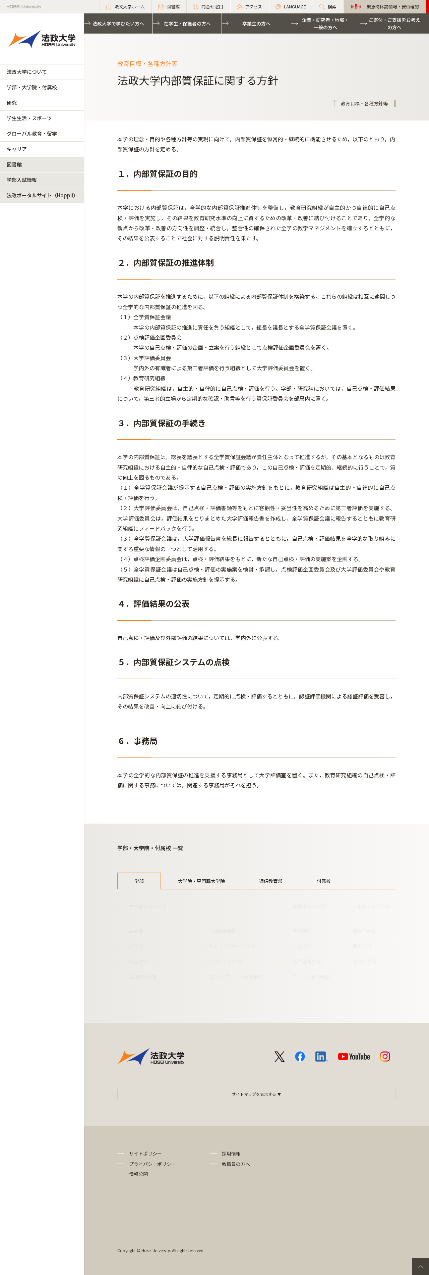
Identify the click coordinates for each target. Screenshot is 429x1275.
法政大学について (27, 71)
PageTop (420, 1266)
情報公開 (138, 1174)
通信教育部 (271, 881)
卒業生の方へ (256, 23)
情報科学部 (364, 930)
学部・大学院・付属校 (32, 87)
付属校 (324, 881)
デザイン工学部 (224, 961)
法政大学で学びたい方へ (118, 23)
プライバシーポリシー (152, 1164)
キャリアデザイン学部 (231, 946)
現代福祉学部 (307, 961)
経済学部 (302, 930)
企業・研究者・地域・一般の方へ (325, 23)
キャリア (17, 148)
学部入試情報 (22, 179)
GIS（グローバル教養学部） (237, 976)
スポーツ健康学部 (311, 976)
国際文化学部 (143, 976)
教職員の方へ (236, 1164)
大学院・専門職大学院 (201, 881)
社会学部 (302, 946)
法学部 (136, 930)
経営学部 (138, 961)
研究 (12, 102)
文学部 (136, 946)
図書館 (14, 164)
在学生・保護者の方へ (187, 23)
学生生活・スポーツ (29, 117)
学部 (139, 881)
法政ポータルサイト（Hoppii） (42, 195)
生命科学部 (364, 961)
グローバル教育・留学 (32, 133)
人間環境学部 (222, 930)
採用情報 (231, 1153)
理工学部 (362, 946)
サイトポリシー (145, 1153)
